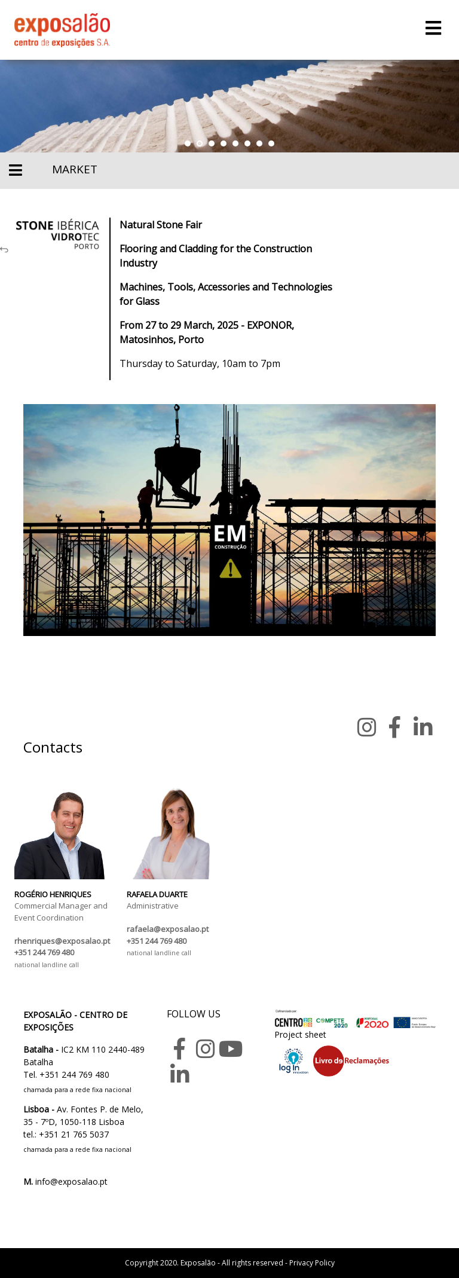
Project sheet (300, 1034)
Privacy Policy (312, 1263)
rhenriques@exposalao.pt (62, 940)
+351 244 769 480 (44, 952)
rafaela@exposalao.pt (168, 929)
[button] (188, 143)
